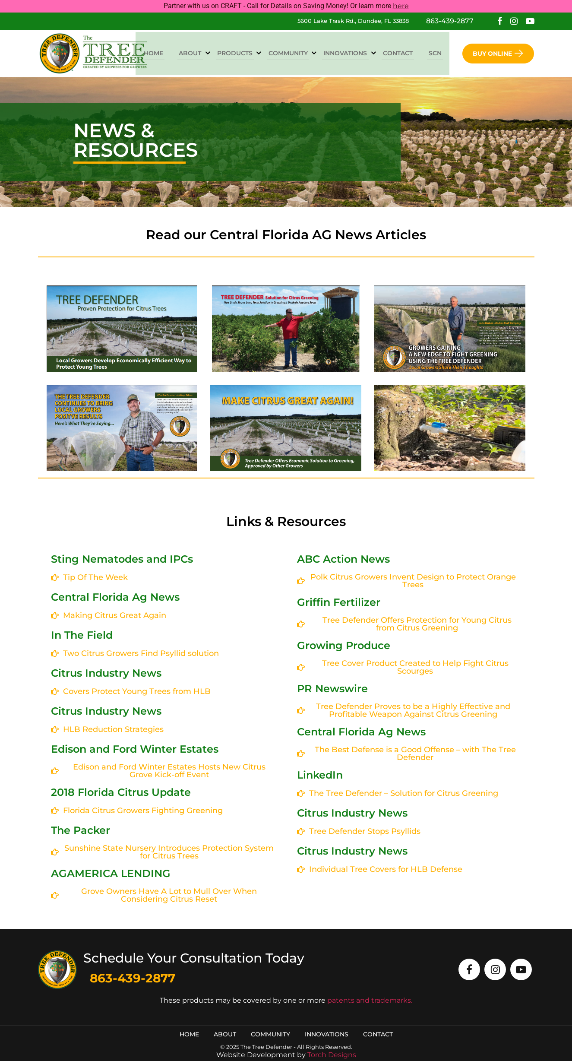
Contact (402, 53)
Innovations (352, 53)
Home (172, 53)
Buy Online (498, 53)
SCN (436, 53)
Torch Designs (331, 1055)
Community (298, 53)
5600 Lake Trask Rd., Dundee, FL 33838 (353, 20)
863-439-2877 (450, 21)
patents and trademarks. (369, 1000)
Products (247, 53)
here (401, 6)
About (206, 53)
